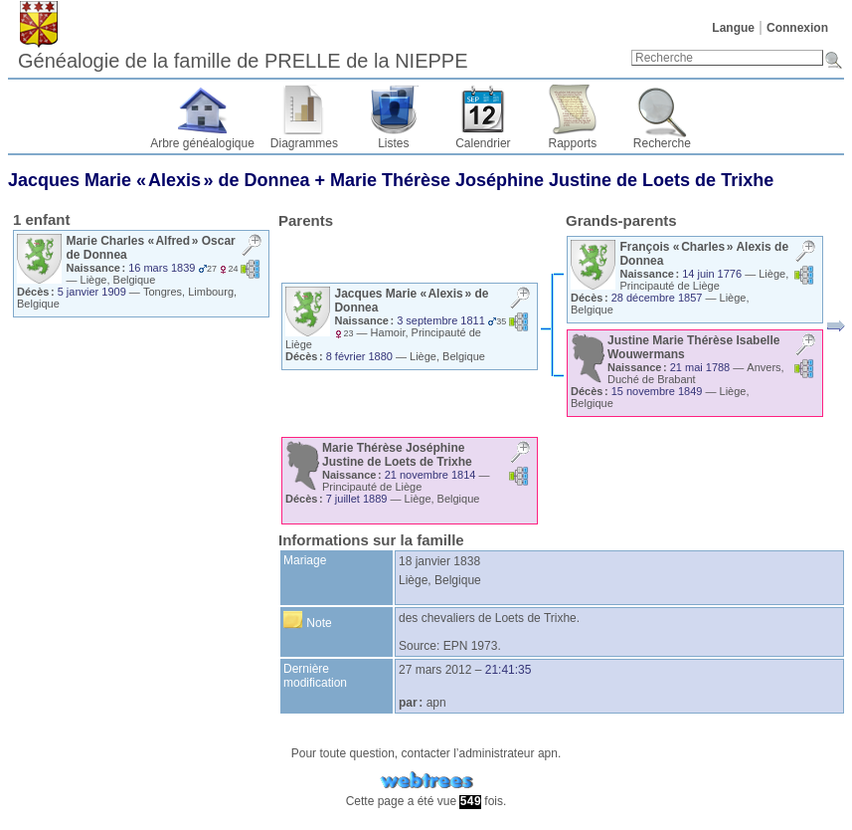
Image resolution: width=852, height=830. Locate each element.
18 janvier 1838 (439, 561)
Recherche (662, 143)
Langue (733, 28)
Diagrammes (304, 143)
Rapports (573, 143)
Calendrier (482, 143)
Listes (393, 143)
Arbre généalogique (202, 143)
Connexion (797, 28)
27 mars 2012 (435, 670)
